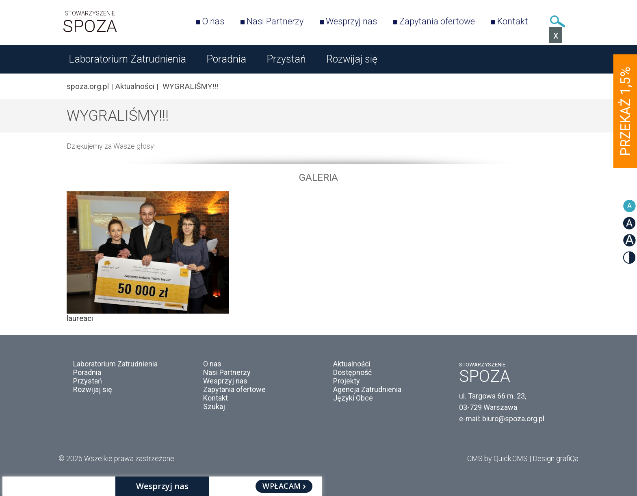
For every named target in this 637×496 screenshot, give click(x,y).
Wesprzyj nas (351, 21)
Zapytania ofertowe (437, 21)
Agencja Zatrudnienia (367, 389)
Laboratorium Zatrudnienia (127, 59)
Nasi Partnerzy (275, 21)
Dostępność (352, 372)
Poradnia (226, 59)
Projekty (346, 381)
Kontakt (512, 21)
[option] (318, 257)
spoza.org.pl (88, 86)
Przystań (286, 59)
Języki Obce (353, 398)
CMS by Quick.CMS (497, 458)
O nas (213, 21)
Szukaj (557, 21)
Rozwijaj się (351, 59)
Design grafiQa (555, 458)
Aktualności (134, 86)
